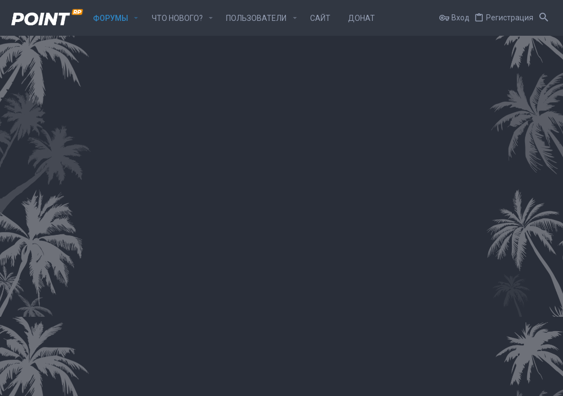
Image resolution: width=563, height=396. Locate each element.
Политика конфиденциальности (439, 382)
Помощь (508, 382)
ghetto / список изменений (494, 158)
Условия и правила (351, 382)
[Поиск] (544, 18)
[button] (136, 18)
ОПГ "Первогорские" (85, 192)
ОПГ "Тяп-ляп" (73, 255)
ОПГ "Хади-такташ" (83, 223)
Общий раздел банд (85, 160)
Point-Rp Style (35, 382)
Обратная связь (289, 382)
